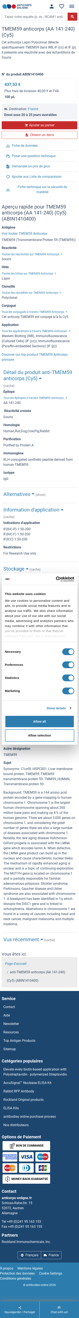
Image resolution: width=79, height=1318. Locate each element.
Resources (11, 1032)
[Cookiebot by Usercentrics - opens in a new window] (56, 579)
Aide (6, 1015)
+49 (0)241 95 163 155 (25, 1227)
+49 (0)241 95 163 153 (24, 1222)
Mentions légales (30, 1268)
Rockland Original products (23, 1100)
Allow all (39, 721)
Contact (9, 1007)
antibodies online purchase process (29, 1117)
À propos (6, 1268)
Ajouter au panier (39, 125)
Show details (56, 708)
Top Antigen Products (19, 1041)
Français (29, 1255)
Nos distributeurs (16, 1125)
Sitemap (9, 1049)
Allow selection (39, 735)
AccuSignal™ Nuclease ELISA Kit (27, 1083)
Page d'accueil (16, 964)
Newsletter (11, 1024)
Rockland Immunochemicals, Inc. (26, 1242)
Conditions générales (15, 1278)
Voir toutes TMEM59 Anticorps (24, 234)
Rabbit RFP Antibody (18, 1091)
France (33, 109)
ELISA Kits (11, 1108)
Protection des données (17, 1273)
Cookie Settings (50, 1273)
